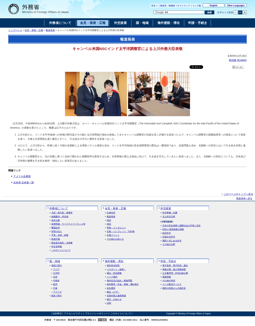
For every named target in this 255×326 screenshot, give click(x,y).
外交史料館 (56, 246)
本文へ (154, 5)
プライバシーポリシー (96, 313)
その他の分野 (168, 244)
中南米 (56, 281)
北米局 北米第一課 (23, 182)
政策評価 (55, 239)
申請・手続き (168, 261)
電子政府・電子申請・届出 (175, 265)
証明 (109, 303)
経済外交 (166, 233)
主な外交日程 (168, 217)
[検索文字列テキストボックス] (179, 12)
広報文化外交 (168, 237)
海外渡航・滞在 (114, 261)
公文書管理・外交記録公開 (175, 273)
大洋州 (56, 273)
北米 (55, 277)
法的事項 (57, 313)
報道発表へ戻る (244, 198)
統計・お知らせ (114, 299)
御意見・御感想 (167, 5)
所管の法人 (56, 231)
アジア (56, 269)
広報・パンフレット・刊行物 (120, 231)
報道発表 (50, 30)
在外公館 (55, 220)
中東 (55, 288)
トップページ (15, 30)
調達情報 (166, 277)
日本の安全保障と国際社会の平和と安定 (181, 226)
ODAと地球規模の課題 (173, 229)
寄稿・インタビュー (116, 228)
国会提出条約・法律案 (62, 243)
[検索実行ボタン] (209, 12)
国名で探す (56, 296)
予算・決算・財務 (59, 235)
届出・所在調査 (114, 273)
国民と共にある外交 (172, 241)
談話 (109, 220)
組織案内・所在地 (59, 217)
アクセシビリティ (73, 313)
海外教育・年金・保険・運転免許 (123, 284)
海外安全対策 (113, 265)
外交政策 (165, 208)
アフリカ (57, 292)
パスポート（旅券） (116, 269)
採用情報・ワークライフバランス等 (68, 224)
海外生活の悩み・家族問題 (119, 281)
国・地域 (54, 261)
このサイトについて (60, 250)
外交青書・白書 (169, 213)
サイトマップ (183, 5)
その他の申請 (168, 281)
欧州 (55, 284)
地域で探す (56, 265)
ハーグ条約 (112, 277)
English (213, 5)
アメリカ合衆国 (22, 176)
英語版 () (238, 60)
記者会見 (111, 213)
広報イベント (113, 235)
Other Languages (236, 5)
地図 (103, 320)
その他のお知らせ (115, 239)
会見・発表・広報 (34, 30)
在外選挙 (111, 288)
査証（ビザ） (113, 292)
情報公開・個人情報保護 (174, 269)
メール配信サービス (172, 284)
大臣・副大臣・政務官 (62, 213)
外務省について (58, 208)
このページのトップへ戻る (238, 194)
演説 (109, 224)
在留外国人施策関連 (116, 296)
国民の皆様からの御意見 (174, 288)
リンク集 (196, 5)
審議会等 (55, 228)
